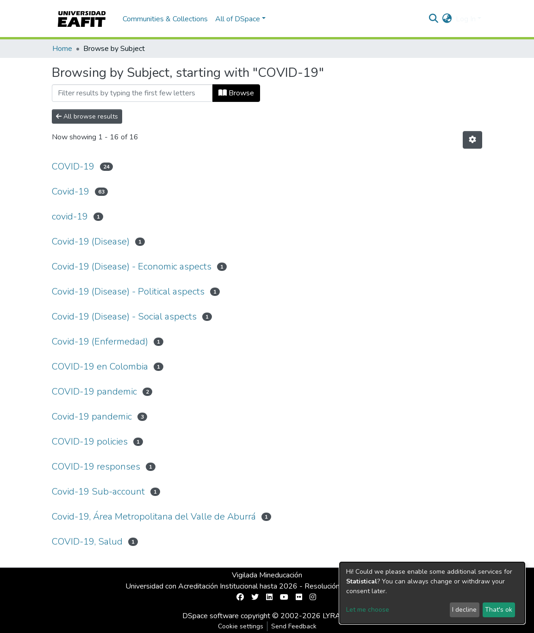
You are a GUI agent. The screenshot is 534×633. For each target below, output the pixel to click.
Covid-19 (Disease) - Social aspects (124, 316)
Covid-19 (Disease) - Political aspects (128, 291)
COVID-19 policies (90, 441)
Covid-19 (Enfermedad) (100, 341)
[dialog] (432, 593)
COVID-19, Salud (87, 541)
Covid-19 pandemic (92, 416)
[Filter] (132, 93)
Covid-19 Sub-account (98, 491)
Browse (236, 93)
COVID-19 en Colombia (100, 366)
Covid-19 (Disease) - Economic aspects (131, 266)
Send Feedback (294, 626)
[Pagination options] (472, 140)
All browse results (87, 116)
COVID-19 (73, 166)
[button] (447, 19)
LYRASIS (337, 616)
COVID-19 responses (96, 466)
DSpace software (210, 616)
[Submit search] (434, 19)
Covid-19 (70, 191)
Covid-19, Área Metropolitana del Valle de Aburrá (154, 516)
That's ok (498, 609)
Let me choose (367, 609)
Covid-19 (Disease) (91, 241)
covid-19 (70, 216)
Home (62, 49)
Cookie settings (240, 626)
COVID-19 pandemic (94, 391)
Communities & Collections (165, 19)
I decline (464, 609)
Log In (466, 19)
